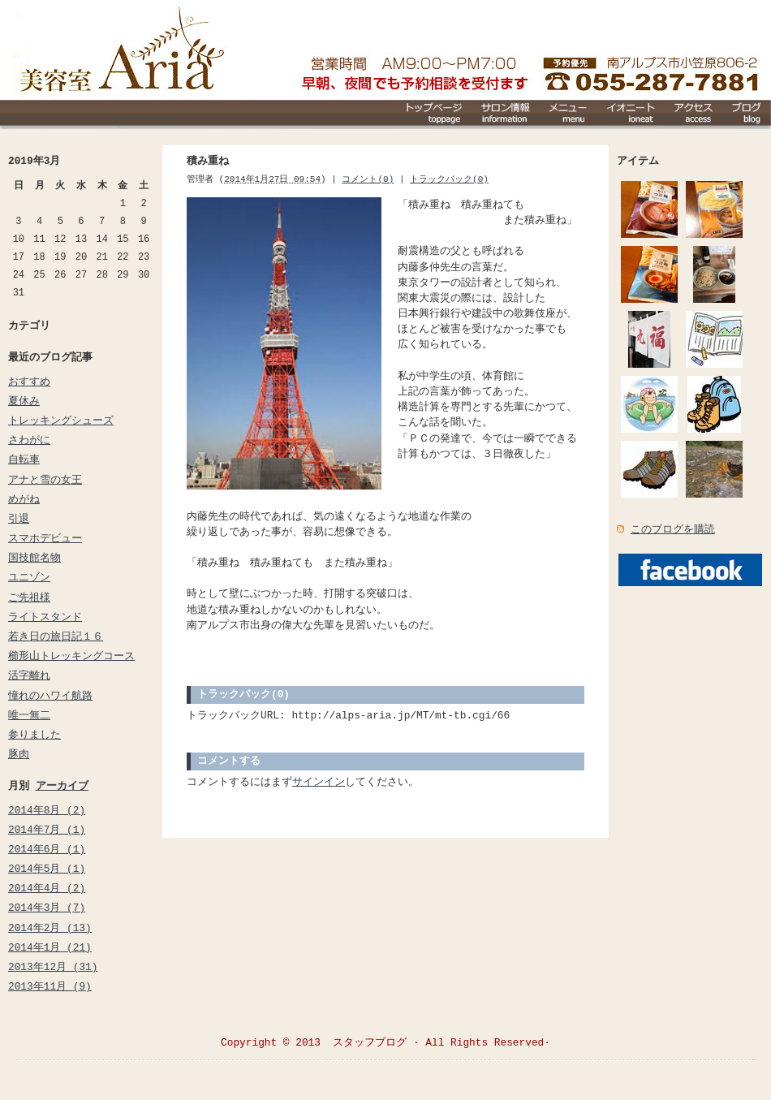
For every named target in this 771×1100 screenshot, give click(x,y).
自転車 (24, 459)
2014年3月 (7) (46, 907)
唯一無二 (29, 715)
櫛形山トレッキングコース (71, 656)
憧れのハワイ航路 (50, 695)
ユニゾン (29, 577)
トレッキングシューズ (61, 420)
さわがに (29, 440)
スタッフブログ (370, 1042)
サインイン (318, 781)
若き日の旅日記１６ (55, 636)
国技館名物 (34, 557)
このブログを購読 (673, 529)
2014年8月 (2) (46, 810)
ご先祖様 (29, 597)
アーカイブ (62, 786)
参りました (34, 734)
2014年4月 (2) (46, 888)
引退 (18, 518)
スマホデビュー (45, 538)
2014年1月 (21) (50, 947)
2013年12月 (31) (52, 967)
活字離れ (29, 675)
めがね (24, 499)
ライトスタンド (45, 617)
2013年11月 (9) (50, 986)
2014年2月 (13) (50, 928)
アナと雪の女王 (45, 479)
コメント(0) (368, 179)
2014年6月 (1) (46, 849)
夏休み (24, 401)
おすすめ (29, 381)
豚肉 (18, 754)
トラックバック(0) (449, 179)
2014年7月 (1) (46, 829)
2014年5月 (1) (46, 868)
